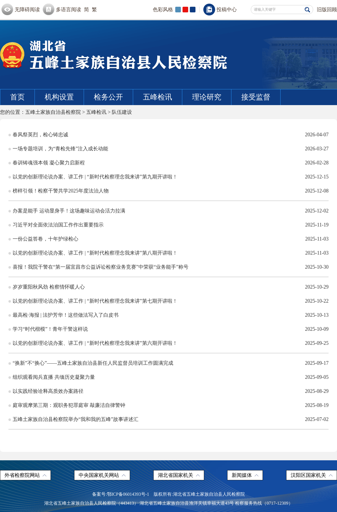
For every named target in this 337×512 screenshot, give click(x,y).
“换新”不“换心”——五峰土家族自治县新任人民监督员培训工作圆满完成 (93, 363)
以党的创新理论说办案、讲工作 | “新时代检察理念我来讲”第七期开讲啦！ (95, 301)
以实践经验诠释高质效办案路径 (48, 391)
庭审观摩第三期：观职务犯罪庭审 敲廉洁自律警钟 (69, 405)
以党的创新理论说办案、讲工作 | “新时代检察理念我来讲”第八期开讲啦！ (95, 253)
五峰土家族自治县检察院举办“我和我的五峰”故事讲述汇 (75, 419)
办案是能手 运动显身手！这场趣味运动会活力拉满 (69, 211)
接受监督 (255, 97)
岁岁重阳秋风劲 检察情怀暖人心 (49, 287)
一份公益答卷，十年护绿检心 (45, 239)
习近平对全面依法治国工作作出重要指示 (58, 225)
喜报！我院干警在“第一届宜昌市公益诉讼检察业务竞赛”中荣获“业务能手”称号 (100, 267)
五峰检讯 (157, 97)
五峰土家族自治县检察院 (53, 112)
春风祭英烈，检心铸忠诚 (40, 134)
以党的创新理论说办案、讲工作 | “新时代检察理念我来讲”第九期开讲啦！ (95, 177)
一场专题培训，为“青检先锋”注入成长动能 (60, 148)
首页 (17, 97)
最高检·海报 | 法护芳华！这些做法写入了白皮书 (66, 315)
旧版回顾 (327, 9)
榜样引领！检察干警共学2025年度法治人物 (61, 191)
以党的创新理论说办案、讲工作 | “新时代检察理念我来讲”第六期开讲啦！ (95, 343)
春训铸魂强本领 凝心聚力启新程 (49, 163)
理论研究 (206, 97)
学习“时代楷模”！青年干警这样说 (50, 329)
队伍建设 (122, 112)
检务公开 (108, 97)
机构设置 (59, 97)
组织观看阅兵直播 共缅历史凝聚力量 (54, 377)
